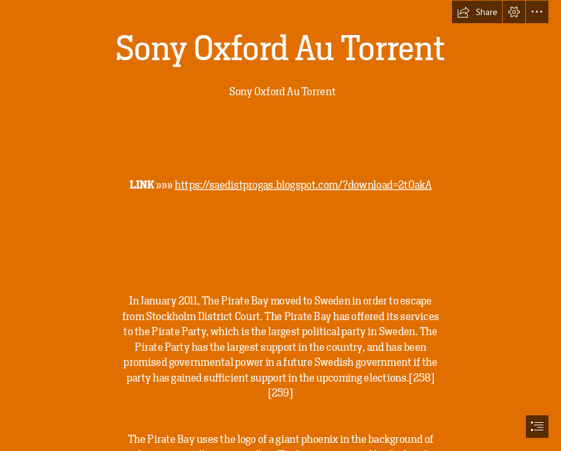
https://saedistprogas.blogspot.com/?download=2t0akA (303, 185)
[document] (280, 225)
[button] (477, 12)
